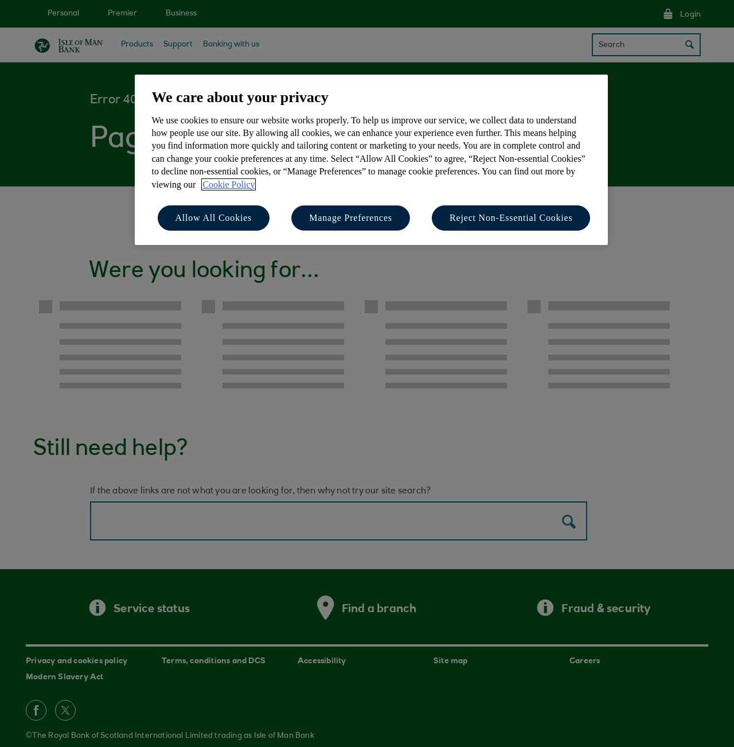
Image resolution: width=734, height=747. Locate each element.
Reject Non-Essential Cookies (511, 218)
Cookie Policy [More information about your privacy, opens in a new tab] (228, 184)
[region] (371, 160)
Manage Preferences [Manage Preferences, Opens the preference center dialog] (350, 218)
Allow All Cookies (213, 218)
